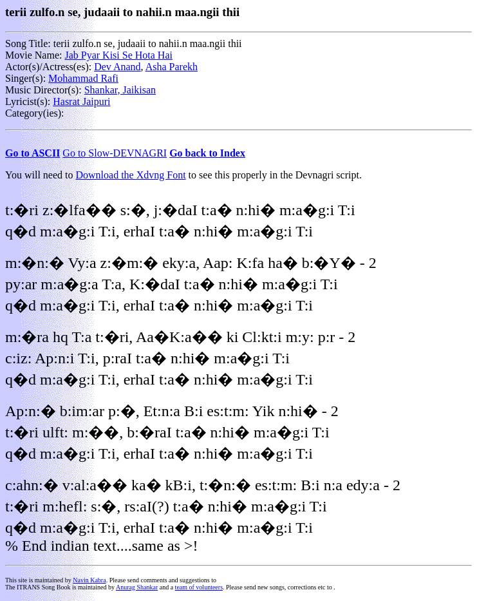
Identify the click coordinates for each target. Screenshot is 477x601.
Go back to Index (207, 153)
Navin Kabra (89, 580)
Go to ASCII (32, 153)
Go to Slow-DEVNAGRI (114, 153)
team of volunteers (199, 587)
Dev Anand (117, 66)
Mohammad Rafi (83, 78)
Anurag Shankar (137, 587)
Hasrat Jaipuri (81, 101)
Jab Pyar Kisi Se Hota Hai (118, 55)
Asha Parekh (171, 66)
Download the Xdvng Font (131, 174)
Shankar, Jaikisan (120, 89)
